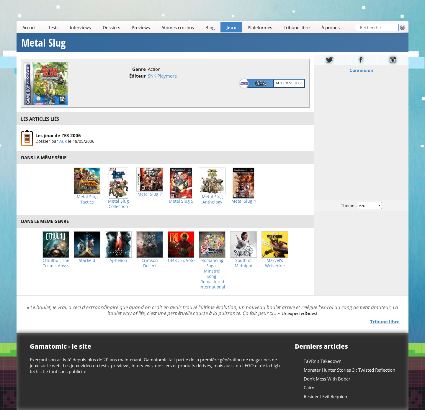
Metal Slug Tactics (87, 199)
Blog (210, 27)
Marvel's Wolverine (275, 263)
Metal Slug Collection (118, 204)
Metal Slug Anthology (212, 199)
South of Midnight (244, 263)
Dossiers (111, 27)
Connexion (361, 70)
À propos (330, 27)
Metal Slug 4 (243, 201)
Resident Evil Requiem (326, 396)
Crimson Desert (149, 263)
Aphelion (118, 260)
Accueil (29, 27)
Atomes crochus (177, 27)
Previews (141, 27)
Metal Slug (43, 42)
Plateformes (260, 27)
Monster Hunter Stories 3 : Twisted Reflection (349, 370)
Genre (139, 69)
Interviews (80, 27)
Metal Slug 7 (150, 194)
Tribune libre (297, 27)
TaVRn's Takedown (322, 361)
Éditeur (137, 76)
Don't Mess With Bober (327, 379)
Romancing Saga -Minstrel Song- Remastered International (212, 274)
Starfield (87, 260)
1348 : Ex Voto (180, 260)
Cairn (309, 388)
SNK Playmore (162, 76)
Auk (63, 141)
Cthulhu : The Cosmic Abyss (55, 263)
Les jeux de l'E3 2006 (58, 135)
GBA (260, 83)
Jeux (231, 27)
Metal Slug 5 (181, 201)
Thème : (361, 205)
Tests (53, 27)
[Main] (186, 27)
